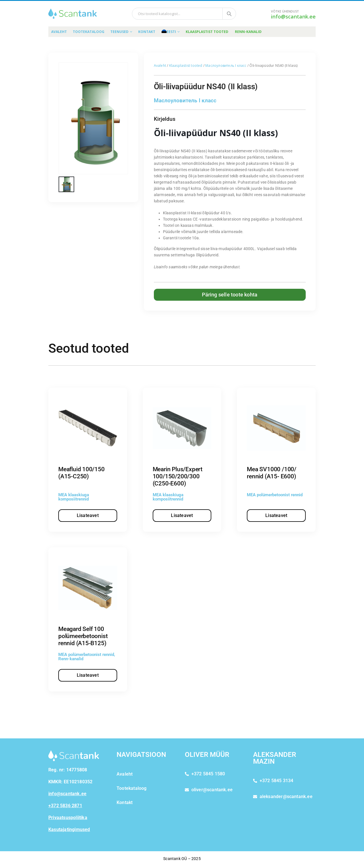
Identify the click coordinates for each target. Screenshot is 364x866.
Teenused (119, 31)
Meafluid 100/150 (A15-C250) (81, 473)
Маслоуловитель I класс (225, 65)
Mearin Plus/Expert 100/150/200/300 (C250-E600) (177, 476)
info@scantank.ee (293, 16)
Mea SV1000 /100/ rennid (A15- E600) (271, 473)
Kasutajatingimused (69, 829)
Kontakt (146, 31)
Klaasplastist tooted (207, 31)
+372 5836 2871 (65, 805)
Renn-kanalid (248, 31)
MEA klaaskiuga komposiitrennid (73, 497)
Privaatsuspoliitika (67, 817)
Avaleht (59, 31)
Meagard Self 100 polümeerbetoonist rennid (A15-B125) (82, 636)
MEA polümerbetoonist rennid (275, 494)
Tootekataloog (88, 31)
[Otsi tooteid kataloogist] (229, 13)
